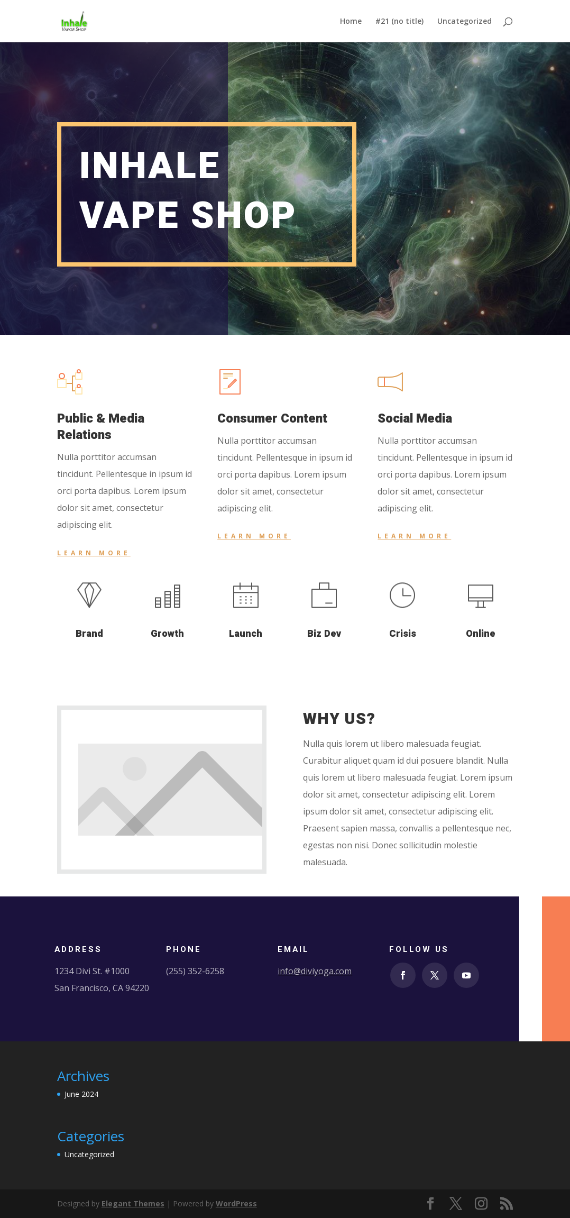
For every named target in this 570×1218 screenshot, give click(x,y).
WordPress (236, 1203)
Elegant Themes (133, 1203)
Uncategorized (464, 21)
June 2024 (81, 1094)
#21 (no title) (399, 21)
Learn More (94, 552)
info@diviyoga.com (315, 971)
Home (351, 21)
